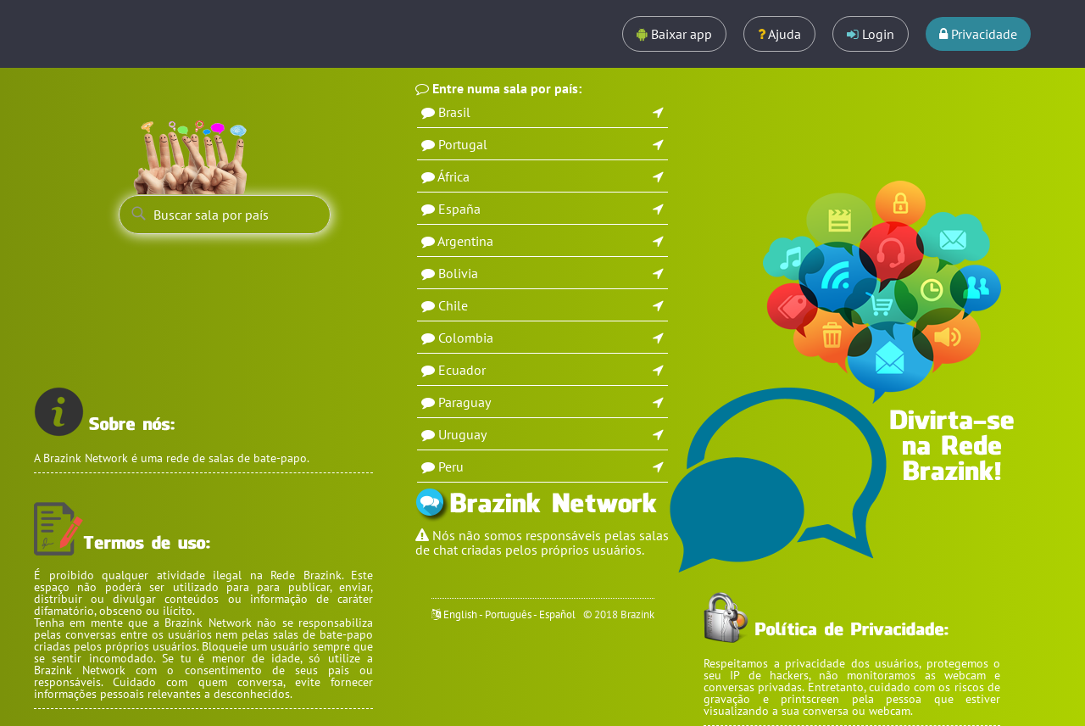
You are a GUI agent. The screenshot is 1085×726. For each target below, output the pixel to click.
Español (557, 614)
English (460, 614)
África (453, 176)
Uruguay (462, 434)
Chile (453, 305)
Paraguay (464, 402)
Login (870, 33)
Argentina (465, 240)
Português (508, 614)
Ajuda (779, 33)
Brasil (454, 111)
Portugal (462, 144)
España (459, 208)
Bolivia (458, 273)
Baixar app (674, 33)
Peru (451, 466)
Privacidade (978, 33)
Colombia (465, 337)
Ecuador (462, 369)
